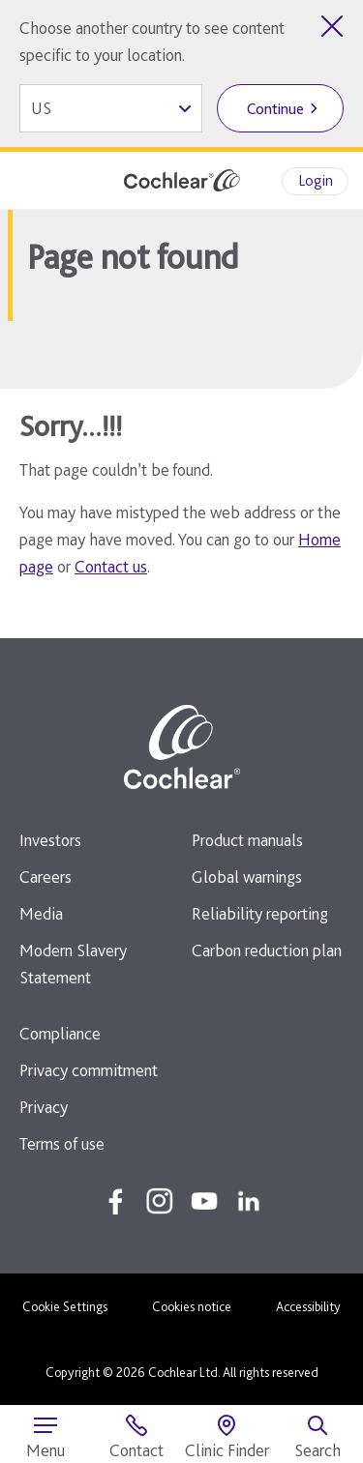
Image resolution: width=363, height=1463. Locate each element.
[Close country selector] (332, 26)
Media (41, 913)
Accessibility (308, 1306)
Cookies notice (191, 1306)
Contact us (111, 566)
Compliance (60, 1033)
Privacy (43, 1107)
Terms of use (62, 1143)
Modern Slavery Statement (73, 963)
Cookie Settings (64, 1306)
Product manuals (247, 840)
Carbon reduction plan (267, 950)
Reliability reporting (260, 913)
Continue (275, 109)
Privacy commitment (88, 1070)
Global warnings (247, 876)
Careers (45, 876)
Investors (50, 840)
